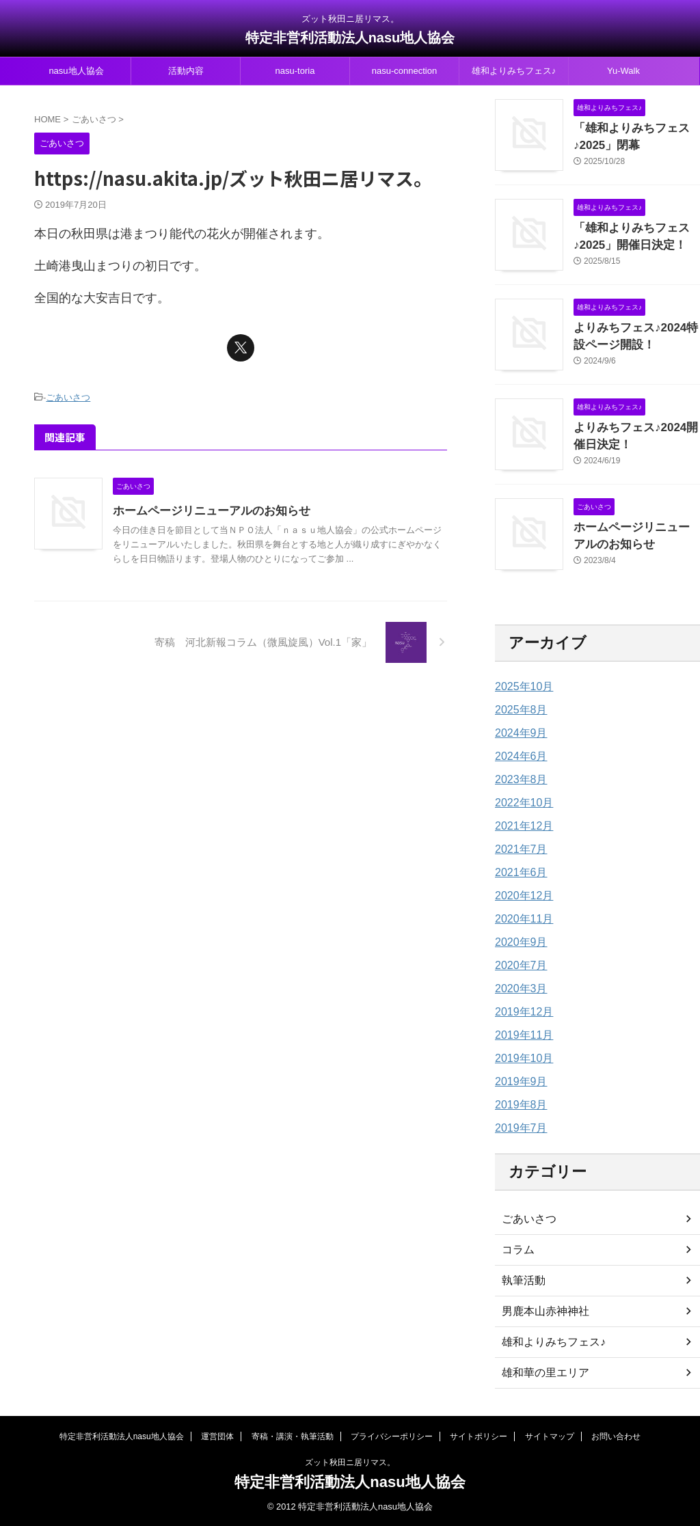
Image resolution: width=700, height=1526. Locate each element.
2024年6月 (518, 756)
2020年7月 (518, 965)
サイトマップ (549, 1436)
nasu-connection (404, 71)
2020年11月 (520, 919)
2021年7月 (518, 849)
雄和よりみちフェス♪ (514, 71)
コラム (516, 1249)
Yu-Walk (623, 71)
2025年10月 (520, 686)
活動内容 (186, 71)
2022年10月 (520, 803)
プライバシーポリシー (392, 1436)
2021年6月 (518, 872)
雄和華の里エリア (540, 1372)
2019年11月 (520, 1035)
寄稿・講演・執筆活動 (293, 1436)
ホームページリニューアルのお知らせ (217, 508)
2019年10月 (520, 1058)
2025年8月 (518, 710)
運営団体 (217, 1436)
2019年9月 (518, 1081)
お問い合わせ (616, 1436)
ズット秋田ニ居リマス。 (350, 1462)
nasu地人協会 (76, 71)
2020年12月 (520, 895)
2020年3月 (518, 988)
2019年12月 (520, 1012)
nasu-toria (295, 71)
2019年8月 (518, 1105)
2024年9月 (518, 733)
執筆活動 (521, 1280)
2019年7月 (518, 1128)
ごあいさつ (68, 397)
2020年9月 (518, 942)
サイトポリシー (478, 1436)
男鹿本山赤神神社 (540, 1311)
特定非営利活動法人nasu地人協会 (350, 37)
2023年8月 (518, 779)
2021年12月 (520, 826)
